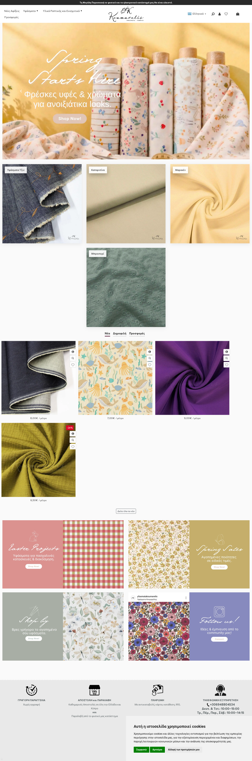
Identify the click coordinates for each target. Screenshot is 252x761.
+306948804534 (165, 692)
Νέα (107, 333)
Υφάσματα (30, 10)
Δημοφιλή (119, 333)
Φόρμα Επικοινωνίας (140, 674)
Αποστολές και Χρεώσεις (15, 674)
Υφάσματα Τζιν (15, 169)
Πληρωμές (7, 678)
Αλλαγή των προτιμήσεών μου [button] (184, 749)
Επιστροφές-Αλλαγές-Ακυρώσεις (19, 687)
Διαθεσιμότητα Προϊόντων (15, 683)
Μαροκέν (180, 169)
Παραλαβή (77, 620)
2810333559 (158, 683)
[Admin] (2, 758)
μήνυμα (243, 643)
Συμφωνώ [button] (141, 749)
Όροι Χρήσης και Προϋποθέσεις (81, 678)
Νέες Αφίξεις (12, 10)
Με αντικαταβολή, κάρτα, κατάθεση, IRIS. (158, 608)
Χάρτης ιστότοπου (11, 697)
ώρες (170, 683)
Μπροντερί (97, 253)
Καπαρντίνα (98, 169)
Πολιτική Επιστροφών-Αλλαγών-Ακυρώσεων (87, 687)
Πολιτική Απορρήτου (75, 697)
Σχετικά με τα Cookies (76, 701)
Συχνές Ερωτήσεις (11, 692)
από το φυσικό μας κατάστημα (101, 620)
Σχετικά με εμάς (73, 674)
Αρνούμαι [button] (157, 749)
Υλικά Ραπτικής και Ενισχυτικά (62, 10)
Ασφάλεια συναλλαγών (76, 692)
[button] (21, 91)
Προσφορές (11, 17)
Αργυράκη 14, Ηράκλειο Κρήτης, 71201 (150, 678)
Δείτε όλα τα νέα (126, 415)
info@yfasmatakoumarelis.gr (146, 701)
